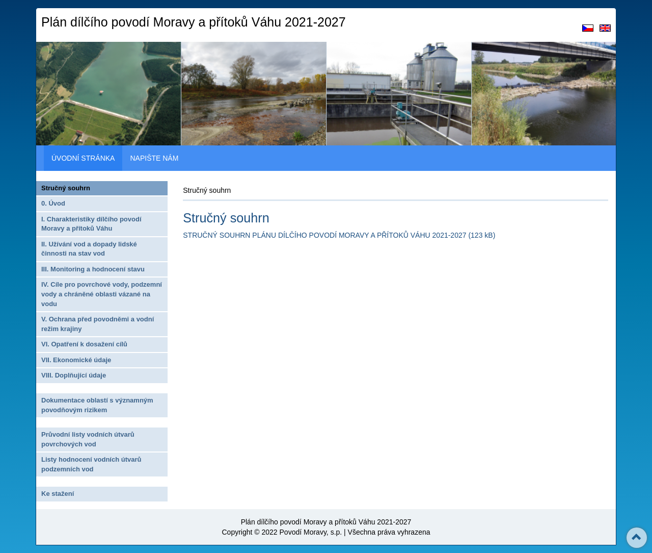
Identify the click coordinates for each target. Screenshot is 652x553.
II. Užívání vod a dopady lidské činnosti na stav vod (89, 249)
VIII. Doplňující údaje (73, 375)
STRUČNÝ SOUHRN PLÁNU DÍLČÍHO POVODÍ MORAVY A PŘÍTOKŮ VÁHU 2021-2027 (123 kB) (339, 235)
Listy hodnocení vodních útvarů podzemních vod (91, 464)
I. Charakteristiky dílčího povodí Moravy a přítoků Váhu (91, 224)
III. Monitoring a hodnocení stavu (93, 269)
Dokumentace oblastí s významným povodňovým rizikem (97, 405)
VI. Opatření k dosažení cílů (84, 344)
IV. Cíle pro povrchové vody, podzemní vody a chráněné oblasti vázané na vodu (101, 294)
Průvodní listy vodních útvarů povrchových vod (87, 439)
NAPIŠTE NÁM (154, 158)
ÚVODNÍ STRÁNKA (83, 158)
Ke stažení (57, 493)
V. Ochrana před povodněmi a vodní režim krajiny (97, 324)
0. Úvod (53, 203)
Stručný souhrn (65, 188)
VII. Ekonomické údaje (76, 360)
